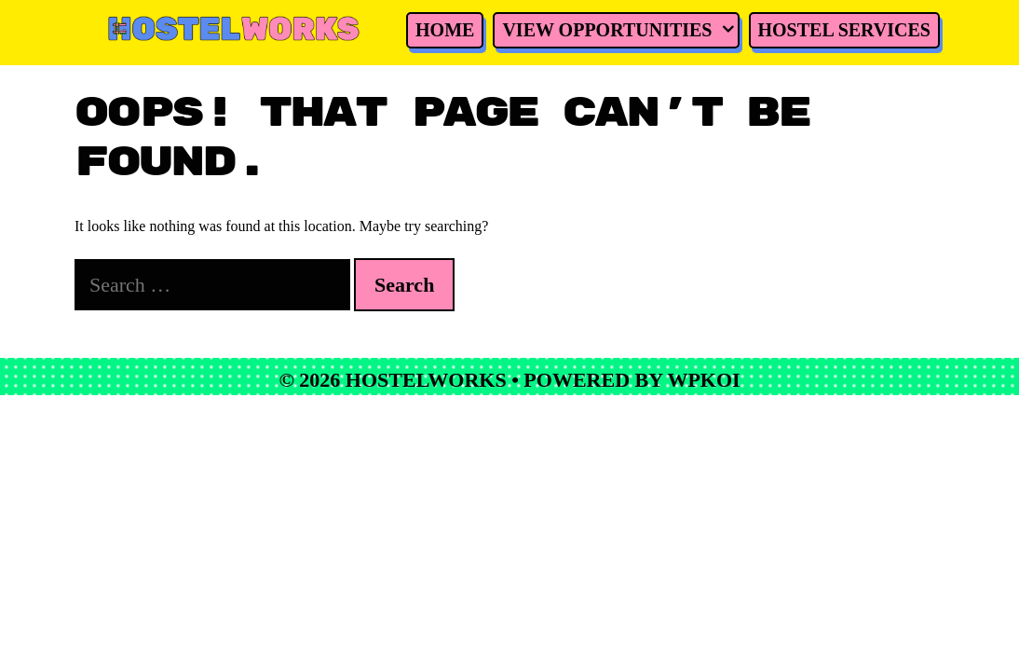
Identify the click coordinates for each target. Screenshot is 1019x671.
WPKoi (703, 379)
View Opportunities (597, 30)
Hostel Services (821, 30)
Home (421, 30)
